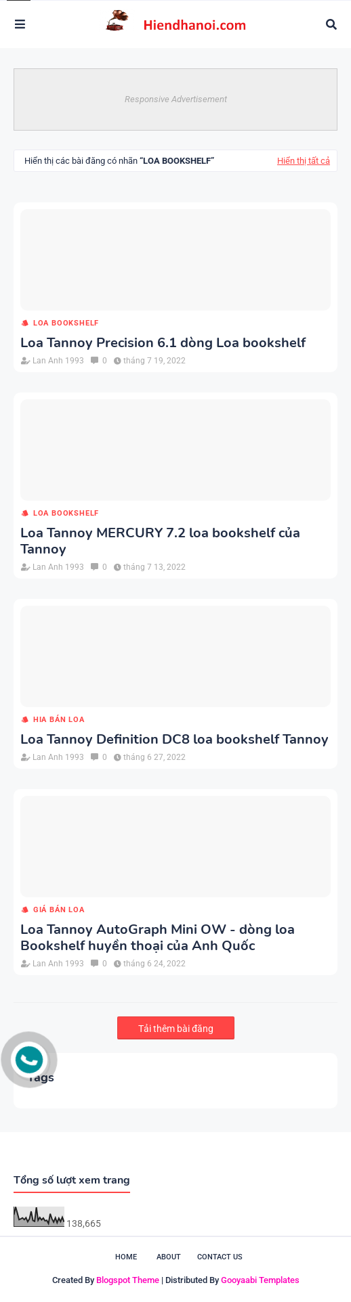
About (169, 1257)
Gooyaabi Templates (260, 1280)
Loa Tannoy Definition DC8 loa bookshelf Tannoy (174, 740)
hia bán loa (59, 719)
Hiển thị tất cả (303, 161)
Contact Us (220, 1257)
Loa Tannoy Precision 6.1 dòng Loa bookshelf (163, 343)
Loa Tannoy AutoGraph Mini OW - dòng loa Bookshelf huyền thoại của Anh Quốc (157, 938)
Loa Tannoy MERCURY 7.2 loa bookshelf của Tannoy (160, 541)
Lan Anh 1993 (58, 360)
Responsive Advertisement (176, 99)
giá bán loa (59, 909)
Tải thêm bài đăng (175, 1028)
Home (126, 1257)
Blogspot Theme (127, 1280)
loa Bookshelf (66, 323)
